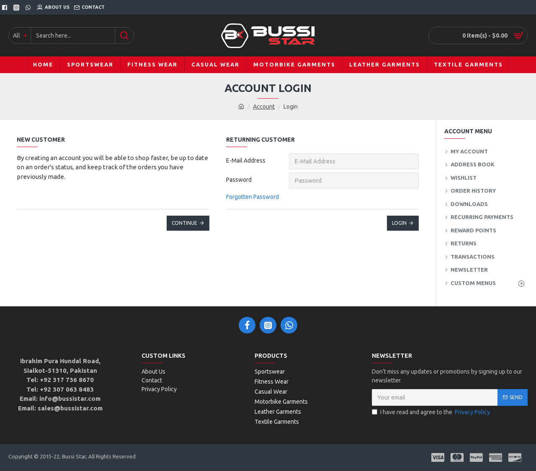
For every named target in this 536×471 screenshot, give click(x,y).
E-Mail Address (245, 160)
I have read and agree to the (431, 412)
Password (239, 179)
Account (264, 106)
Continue (184, 223)
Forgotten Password (252, 196)
